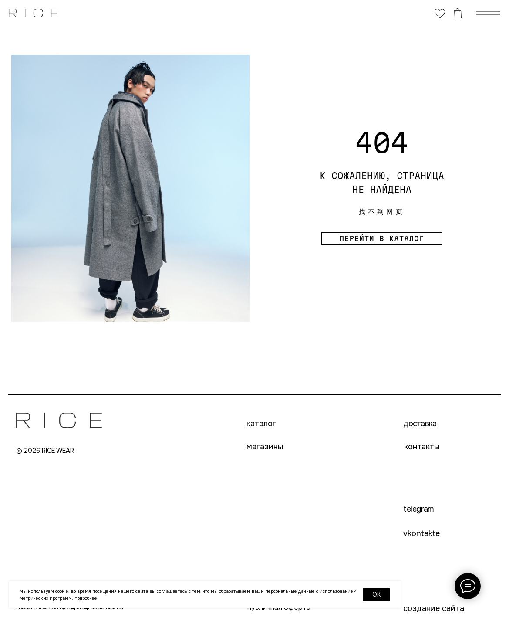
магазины (264, 447)
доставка (419, 424)
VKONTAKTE (421, 533)
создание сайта (433, 608)
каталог (261, 424)
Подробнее (85, 598)
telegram (418, 509)
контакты (421, 447)
